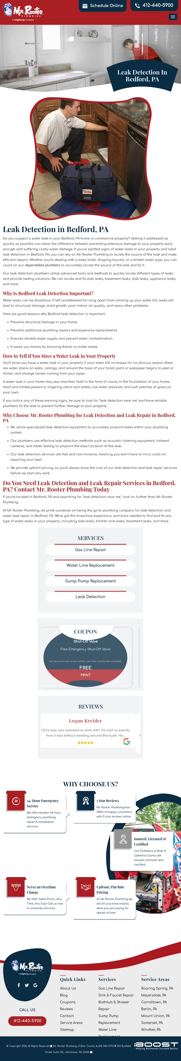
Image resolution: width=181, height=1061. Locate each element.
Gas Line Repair (111, 988)
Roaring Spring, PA (157, 988)
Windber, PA (151, 1030)
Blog (64, 995)
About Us (68, 988)
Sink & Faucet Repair (116, 995)
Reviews (66, 1009)
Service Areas (71, 1023)
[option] (90, 645)
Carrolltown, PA (154, 1002)
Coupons (67, 1002)
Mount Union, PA (155, 1016)
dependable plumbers (42, 265)
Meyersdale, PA (153, 995)
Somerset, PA (152, 1023)
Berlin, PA (149, 1009)
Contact (67, 1016)
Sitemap (67, 1030)
